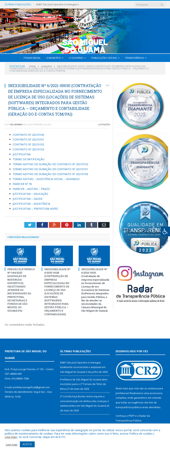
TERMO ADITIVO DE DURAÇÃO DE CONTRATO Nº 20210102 (50, 164)
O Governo (76, 58)
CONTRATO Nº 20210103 (28, 149)
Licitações (104, 124)
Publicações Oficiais (104, 58)
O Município (53, 58)
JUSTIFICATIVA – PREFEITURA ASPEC (35, 208)
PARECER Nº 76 (22, 184)
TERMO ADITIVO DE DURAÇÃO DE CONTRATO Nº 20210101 (50, 169)
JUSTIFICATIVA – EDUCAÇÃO (30, 194)
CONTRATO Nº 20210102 (28, 144)
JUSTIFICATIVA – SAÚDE (27, 199)
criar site (139, 388)
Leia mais (10, 437)
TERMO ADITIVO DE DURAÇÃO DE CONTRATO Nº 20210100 (50, 174)
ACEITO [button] (27, 444)
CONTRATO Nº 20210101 (28, 139)
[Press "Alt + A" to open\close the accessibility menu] (165, 231)
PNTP (131, 415)
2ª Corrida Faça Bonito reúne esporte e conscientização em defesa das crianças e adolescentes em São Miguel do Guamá (84, 401)
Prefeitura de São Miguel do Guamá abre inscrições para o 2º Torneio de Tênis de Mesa (83, 384)
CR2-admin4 (16, 124)
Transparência (134, 58)
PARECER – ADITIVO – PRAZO (31, 189)
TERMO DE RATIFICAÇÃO (28, 159)
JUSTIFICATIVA (22, 154)
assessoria (156, 393)
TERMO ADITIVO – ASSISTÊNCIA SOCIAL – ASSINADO (46, 179)
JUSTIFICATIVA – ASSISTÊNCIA (31, 203)
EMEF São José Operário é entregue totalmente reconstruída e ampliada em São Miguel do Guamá (59, 4)
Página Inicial (32, 58)
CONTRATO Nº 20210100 (28, 134)
